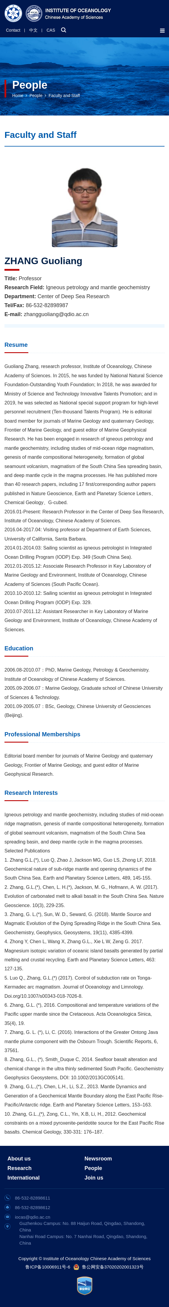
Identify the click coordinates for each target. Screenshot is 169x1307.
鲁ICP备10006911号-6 (47, 1266)
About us (19, 1159)
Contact (13, 30)
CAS (50, 30)
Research (19, 1168)
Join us (94, 1178)
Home (17, 95)
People (36, 95)
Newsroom (98, 1159)
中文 (33, 30)
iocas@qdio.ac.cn (32, 1217)
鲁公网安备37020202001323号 (113, 1266)
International (23, 1178)
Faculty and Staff (64, 95)
